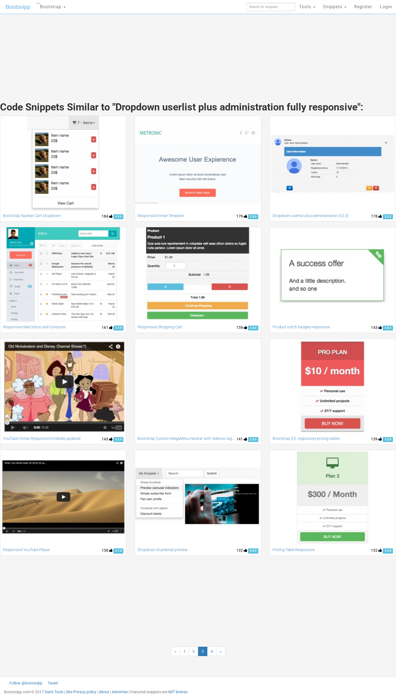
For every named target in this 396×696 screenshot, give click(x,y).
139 (376, 439)
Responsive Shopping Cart (160, 327)
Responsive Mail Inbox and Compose (34, 327)
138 (107, 550)
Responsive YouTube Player (26, 550)
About (104, 692)
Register (363, 6)
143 (376, 327)
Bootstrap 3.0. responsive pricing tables (306, 438)
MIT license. (178, 692)
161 (107, 327)
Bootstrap (51, 5)
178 (376, 216)
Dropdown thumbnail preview (163, 550)
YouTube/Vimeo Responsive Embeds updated (41, 438)
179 (241, 216)
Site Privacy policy (81, 692)
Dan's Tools (54, 692)
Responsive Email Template (161, 215)
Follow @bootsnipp (25, 683)
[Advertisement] (156, 52)
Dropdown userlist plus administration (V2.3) (311, 215)
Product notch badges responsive (301, 327)
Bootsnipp (18, 7)
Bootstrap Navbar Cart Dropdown (32, 215)
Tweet (53, 683)
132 (241, 550)
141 (241, 439)
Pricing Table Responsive (294, 550)
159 (241, 327)
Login (386, 6)
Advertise (120, 692)
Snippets (334, 6)
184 (107, 216)
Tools (307, 6)
